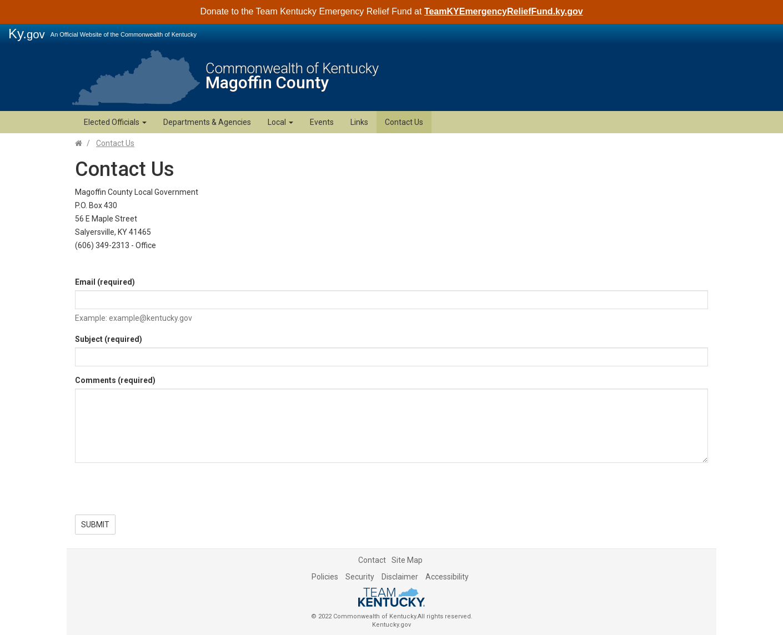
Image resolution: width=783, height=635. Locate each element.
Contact (372, 560)
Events (322, 122)
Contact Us (404, 122)
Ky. (26, 33)
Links (359, 122)
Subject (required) (108, 339)
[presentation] (159, 493)
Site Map (407, 560)
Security (359, 576)
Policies (325, 576)
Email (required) (105, 282)
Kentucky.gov (391, 624)
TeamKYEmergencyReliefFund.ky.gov (503, 11)
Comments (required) (115, 380)
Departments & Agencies (207, 122)
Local (280, 122)
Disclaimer (400, 576)
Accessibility (447, 576)
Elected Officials (115, 122)
